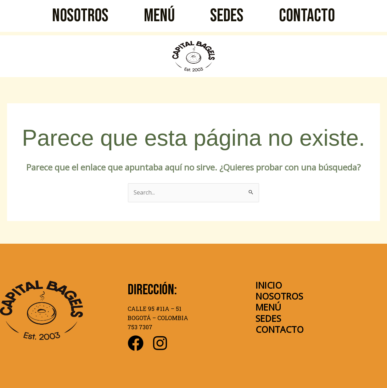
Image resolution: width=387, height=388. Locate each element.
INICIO (269, 285)
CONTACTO (307, 16)
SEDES (226, 16)
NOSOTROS (80, 16)
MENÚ (159, 16)
